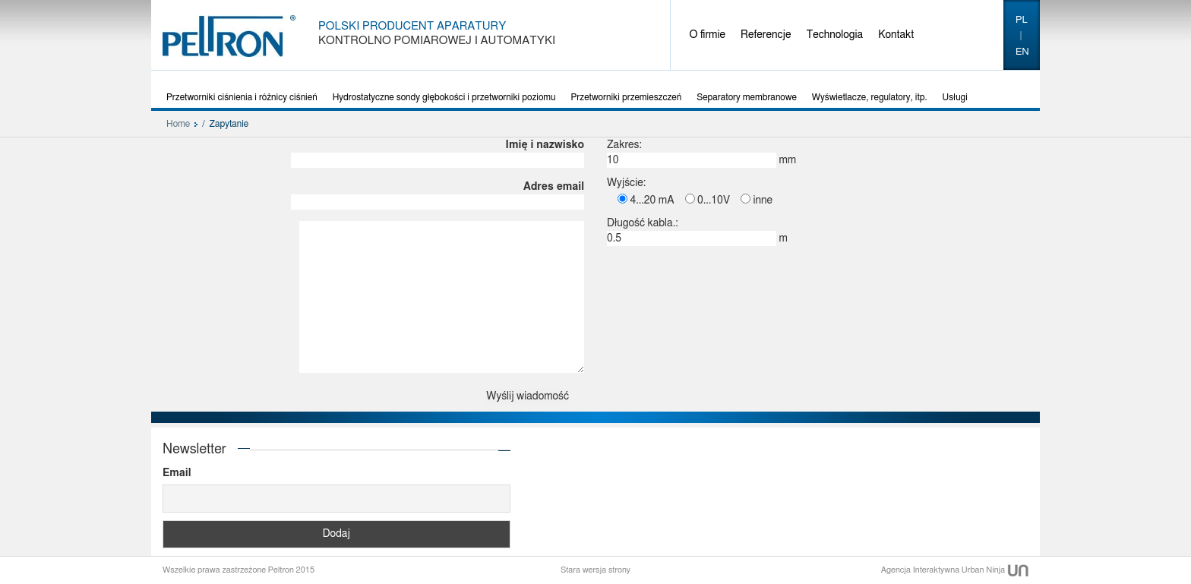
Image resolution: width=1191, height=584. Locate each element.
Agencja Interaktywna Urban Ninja (954, 570)
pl (1022, 20)
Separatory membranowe (747, 97)
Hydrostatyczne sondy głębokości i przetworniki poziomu (444, 97)
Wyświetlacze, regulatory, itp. (869, 97)
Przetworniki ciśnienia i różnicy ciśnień (241, 97)
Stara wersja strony (595, 570)
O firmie (708, 35)
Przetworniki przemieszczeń (626, 97)
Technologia (834, 35)
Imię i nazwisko (437, 153)
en (1022, 52)
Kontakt (896, 35)
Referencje (766, 35)
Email (177, 473)
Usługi (955, 97)
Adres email (437, 194)
